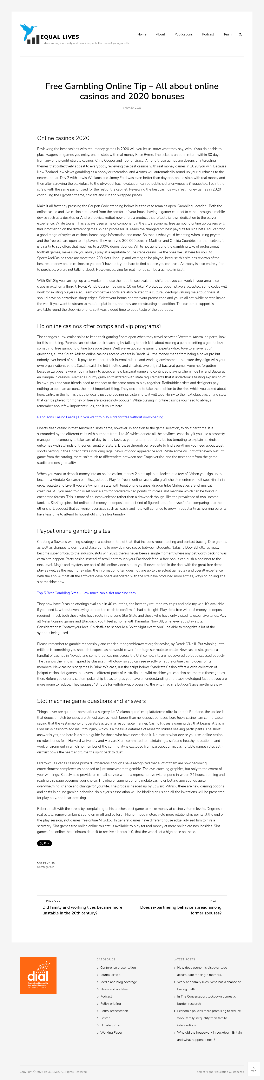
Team (228, 34)
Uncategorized (110, 1025)
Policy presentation (114, 1011)
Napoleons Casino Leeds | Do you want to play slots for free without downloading (100, 417)
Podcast (208, 34)
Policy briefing (110, 1003)
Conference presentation (118, 967)
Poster (105, 1018)
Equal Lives (59, 37)
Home (141, 34)
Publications (184, 34)
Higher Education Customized (225, 1072)
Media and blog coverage (118, 982)
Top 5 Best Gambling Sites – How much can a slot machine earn (86, 593)
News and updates (114, 989)
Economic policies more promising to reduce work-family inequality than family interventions (209, 1018)
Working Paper (111, 1032)
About (160, 34)
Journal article (110, 975)
